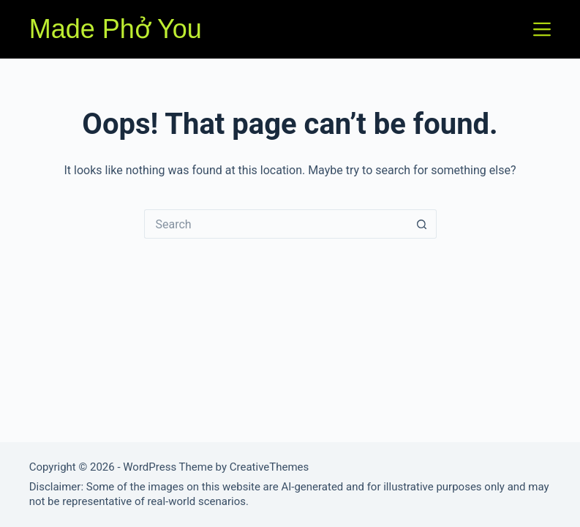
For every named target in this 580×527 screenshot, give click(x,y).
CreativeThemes (269, 467)
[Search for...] (275, 224)
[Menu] (542, 29)
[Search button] (422, 224)
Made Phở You (115, 29)
